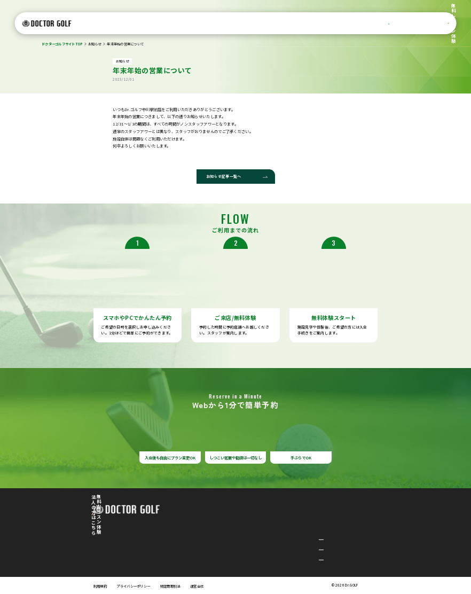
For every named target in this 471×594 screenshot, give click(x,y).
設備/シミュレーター (228, 24)
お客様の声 (292, 24)
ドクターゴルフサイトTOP (62, 44)
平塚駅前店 (224, 548)
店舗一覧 (264, 24)
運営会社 (196, 586)
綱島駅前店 (224, 558)
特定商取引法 (170, 586)
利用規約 (100, 586)
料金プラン (185, 24)
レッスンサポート (327, 24)
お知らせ (94, 44)
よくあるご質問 (366, 24)
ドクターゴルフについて (110, 24)
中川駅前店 (224, 538)
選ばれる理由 (153, 24)
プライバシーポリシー (133, 586)
